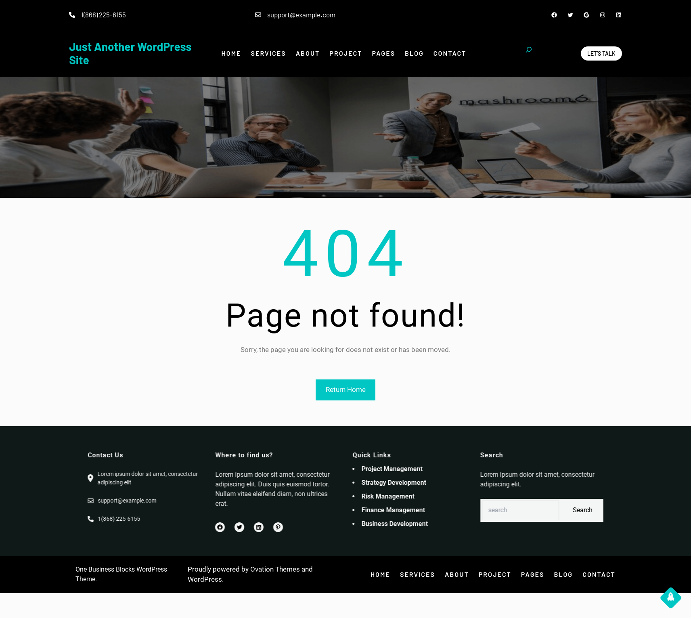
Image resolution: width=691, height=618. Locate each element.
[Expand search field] (529, 53)
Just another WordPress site (130, 53)
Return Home (346, 389)
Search (646, 510)
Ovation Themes (275, 569)
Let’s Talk (601, 53)
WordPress (205, 579)
